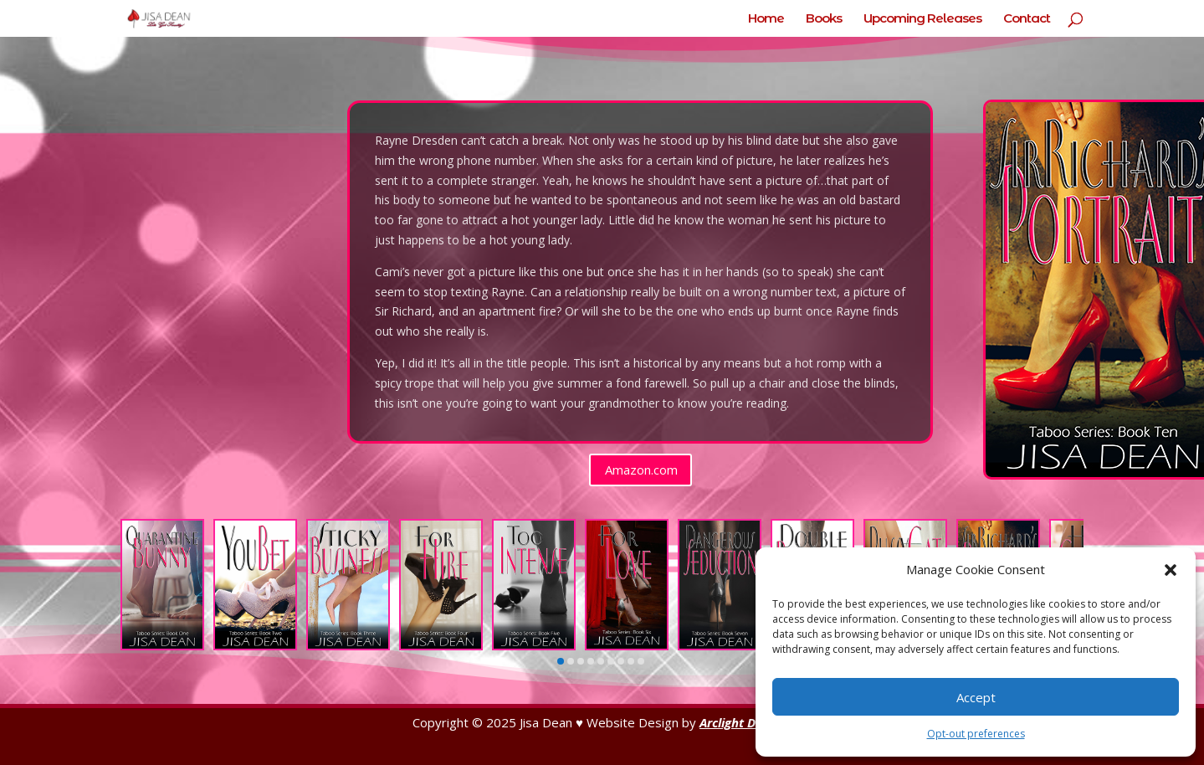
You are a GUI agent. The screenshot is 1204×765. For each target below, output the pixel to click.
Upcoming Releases (922, 19)
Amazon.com (641, 469)
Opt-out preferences (976, 733)
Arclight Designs (745, 722)
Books (824, 19)
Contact (1026, 19)
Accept (976, 697)
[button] (1170, 570)
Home (766, 19)
